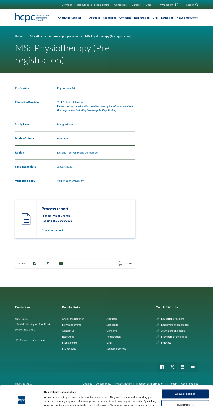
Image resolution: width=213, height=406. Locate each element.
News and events (187, 17)
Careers (136, 4)
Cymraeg (67, 4)
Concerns (125, 17)
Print (125, 263)
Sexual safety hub (116, 348)
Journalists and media (173, 330)
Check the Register (69, 17)
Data (148, 4)
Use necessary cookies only (185, 396)
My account (169, 4)
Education (167, 17)
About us (94, 17)
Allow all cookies (185, 375)
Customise (185, 385)
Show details (51, 399)
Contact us (120, 4)
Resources (83, 4)
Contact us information (32, 339)
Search (192, 4)
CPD (155, 17)
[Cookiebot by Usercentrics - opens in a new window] (21, 399)
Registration (142, 17)
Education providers (172, 318)
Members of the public (174, 336)
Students (166, 342)
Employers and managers (175, 324)
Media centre (101, 4)
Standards (109, 17)
